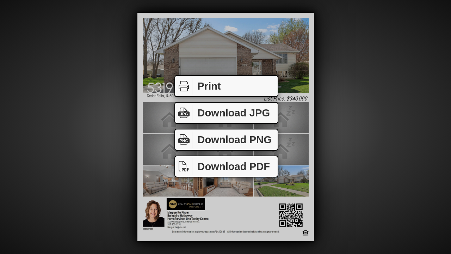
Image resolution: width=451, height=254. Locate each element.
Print (198, 86)
